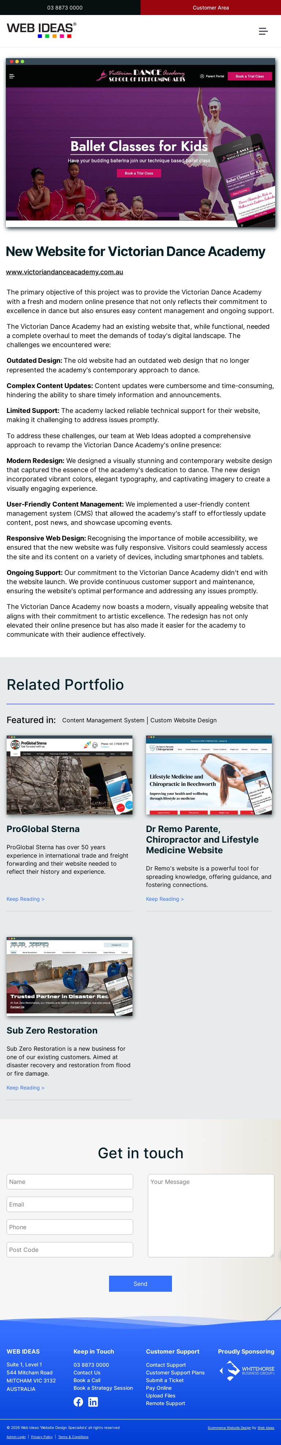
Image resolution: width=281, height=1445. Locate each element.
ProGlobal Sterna (43, 829)
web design (185, 360)
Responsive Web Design (45, 538)
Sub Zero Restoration (52, 1030)
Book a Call (87, 1380)
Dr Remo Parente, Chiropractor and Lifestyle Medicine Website (202, 839)
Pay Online (159, 1388)
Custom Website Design (183, 720)
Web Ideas (266, 1428)
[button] (266, 34)
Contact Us (87, 1372)
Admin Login (16, 1437)
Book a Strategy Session (103, 1388)
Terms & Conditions (73, 1437)
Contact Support (166, 1365)
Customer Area (211, 7)
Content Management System (103, 720)
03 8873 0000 (65, 7)
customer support (169, 582)
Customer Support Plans (175, 1372)
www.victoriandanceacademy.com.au (64, 272)
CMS (83, 513)
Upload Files (161, 1395)
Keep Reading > (26, 899)
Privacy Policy (42, 1437)
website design (249, 460)
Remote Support (165, 1403)
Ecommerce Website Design (229, 1428)
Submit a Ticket (165, 1380)
